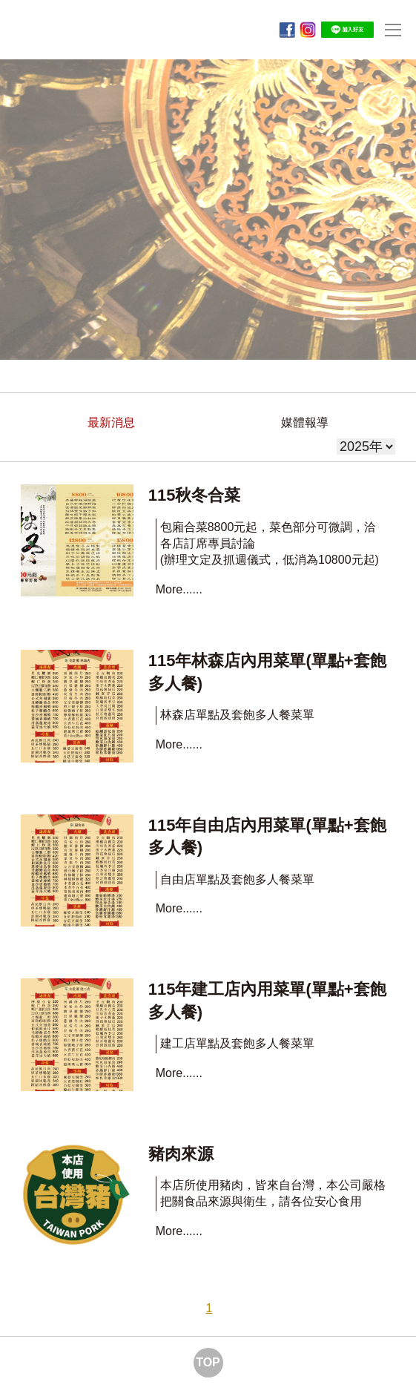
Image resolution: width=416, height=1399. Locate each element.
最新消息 (111, 422)
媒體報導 (304, 422)
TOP (208, 1362)
